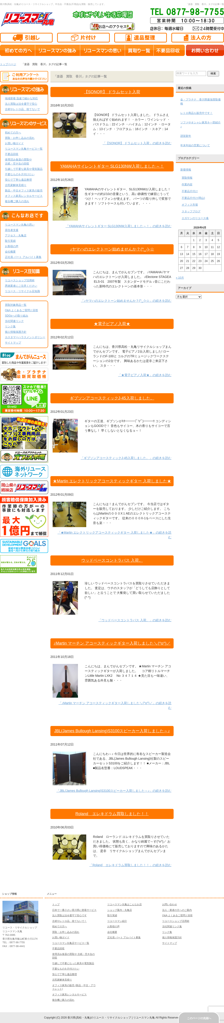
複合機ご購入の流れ (17, 201)
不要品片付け (190, 191)
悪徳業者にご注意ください (21, 285)
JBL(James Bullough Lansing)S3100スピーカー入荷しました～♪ (112, 731)
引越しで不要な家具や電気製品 (24, 169)
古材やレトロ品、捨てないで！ (69, 921)
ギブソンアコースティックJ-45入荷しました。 (112, 398)
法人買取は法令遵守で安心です (69, 915)
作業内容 (187, 184)
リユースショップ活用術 (19, 280)
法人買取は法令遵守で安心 (21, 103)
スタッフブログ (191, 211)
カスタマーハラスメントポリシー (25, 337)
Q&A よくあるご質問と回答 (21, 310)
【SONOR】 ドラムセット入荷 (112, 92)
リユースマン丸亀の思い (19, 224)
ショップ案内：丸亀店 (119, 910)
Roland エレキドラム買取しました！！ (112, 814)
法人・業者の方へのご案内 (177, 910)
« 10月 (180, 277)
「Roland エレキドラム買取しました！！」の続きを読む (130, 865)
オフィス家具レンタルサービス (24, 195)
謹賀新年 (185, 136)
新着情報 (185, 169)
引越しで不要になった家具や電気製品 (73, 963)
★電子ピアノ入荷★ (112, 324)
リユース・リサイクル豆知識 (22, 291)
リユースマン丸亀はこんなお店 (124, 904)
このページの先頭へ (199, 1018)
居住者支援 (11, 230)
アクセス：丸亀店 (15, 235)
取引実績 (10, 240)
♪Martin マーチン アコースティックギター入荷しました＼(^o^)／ (112, 643)
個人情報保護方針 (15, 331)
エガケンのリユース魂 (195, 218)
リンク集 (10, 326)
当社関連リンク (14, 321)
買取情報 (187, 177)
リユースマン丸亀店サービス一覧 (70, 943)
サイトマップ (13, 342)
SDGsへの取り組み (16, 315)
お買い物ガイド (14, 143)
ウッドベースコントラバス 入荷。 (112, 560)
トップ (56, 904)
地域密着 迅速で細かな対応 (21, 98)
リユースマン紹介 (117, 921)
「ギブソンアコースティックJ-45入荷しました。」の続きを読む (126, 458)
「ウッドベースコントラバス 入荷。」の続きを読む (134, 620)
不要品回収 (11, 154)
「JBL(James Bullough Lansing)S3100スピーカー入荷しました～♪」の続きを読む (113, 790)
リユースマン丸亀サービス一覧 (24, 148)
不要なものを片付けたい (19, 174)
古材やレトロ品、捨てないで (22, 109)
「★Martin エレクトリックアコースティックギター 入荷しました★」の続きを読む (115, 535)
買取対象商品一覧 (15, 304)
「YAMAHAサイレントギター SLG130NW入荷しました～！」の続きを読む (119, 226)
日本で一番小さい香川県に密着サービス (74, 910)
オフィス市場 (190, 204)
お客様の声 (11, 246)
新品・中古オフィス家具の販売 (24, 190)
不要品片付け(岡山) (193, 198)
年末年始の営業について (195, 145)
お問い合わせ (169, 904)
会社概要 (10, 251)
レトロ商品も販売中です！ (196, 113)
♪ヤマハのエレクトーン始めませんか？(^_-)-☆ (112, 249)
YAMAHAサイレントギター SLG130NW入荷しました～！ (112, 166)
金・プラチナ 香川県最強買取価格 (200, 101)
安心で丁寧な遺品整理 (18, 179)
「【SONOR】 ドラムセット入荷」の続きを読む (137, 143)
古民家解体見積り (15, 185)
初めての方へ (13, 132)
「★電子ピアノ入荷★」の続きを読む (144, 375)
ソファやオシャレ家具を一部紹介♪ (200, 124)
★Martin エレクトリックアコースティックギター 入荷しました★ (112, 481)
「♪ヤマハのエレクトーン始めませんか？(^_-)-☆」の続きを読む (126, 300)
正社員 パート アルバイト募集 (23, 257)
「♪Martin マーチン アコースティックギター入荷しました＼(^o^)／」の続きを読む (114, 705)
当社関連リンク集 (172, 926)
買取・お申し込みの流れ (19, 138)
